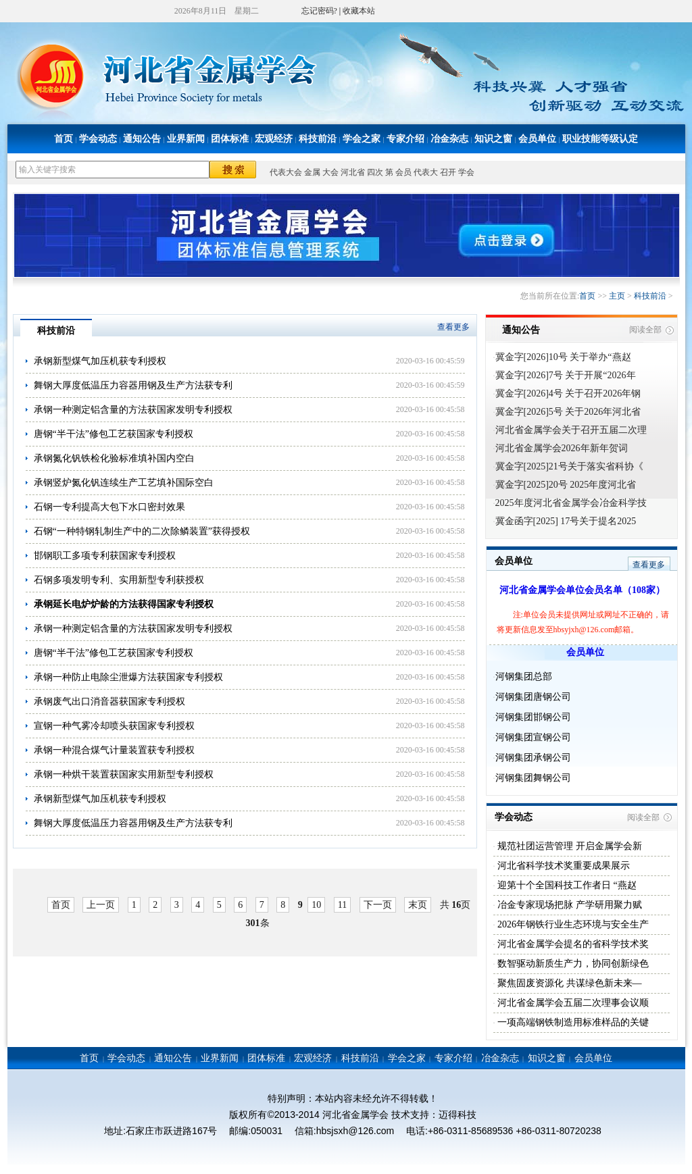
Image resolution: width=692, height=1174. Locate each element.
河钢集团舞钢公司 (533, 778)
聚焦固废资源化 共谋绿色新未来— (568, 983)
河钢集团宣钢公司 (533, 737)
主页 (617, 296)
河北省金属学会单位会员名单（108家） (582, 590)
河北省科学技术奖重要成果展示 (563, 866)
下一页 (378, 905)
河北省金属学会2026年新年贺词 (561, 448)
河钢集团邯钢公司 (533, 717)
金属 (312, 172)
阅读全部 (645, 329)
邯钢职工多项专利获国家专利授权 (105, 556)
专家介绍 (405, 139)
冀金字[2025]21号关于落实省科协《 (569, 466)
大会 (330, 172)
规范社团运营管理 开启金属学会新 (568, 846)
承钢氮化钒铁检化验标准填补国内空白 (114, 458)
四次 (375, 172)
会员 (403, 172)
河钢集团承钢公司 (533, 757)
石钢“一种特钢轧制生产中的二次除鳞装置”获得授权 (142, 531)
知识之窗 (493, 139)
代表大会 (286, 172)
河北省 (353, 172)
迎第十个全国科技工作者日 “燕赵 (566, 885)
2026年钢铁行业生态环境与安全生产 (572, 924)
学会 (466, 172)
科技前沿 (318, 139)
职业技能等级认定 (600, 139)
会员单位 (537, 139)
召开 (448, 172)
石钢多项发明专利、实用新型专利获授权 (119, 580)
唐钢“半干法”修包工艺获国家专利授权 (113, 434)
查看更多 (453, 327)
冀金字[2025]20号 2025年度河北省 (566, 485)
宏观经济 (274, 139)
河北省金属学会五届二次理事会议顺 (572, 1003)
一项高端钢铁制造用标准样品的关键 (572, 1022)
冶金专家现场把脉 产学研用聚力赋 (568, 905)
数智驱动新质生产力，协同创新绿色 (572, 964)
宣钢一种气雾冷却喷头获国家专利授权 (114, 726)
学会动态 (98, 139)
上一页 (100, 905)
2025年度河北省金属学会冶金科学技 (571, 503)
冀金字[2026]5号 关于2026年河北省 (568, 412)
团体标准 (230, 139)
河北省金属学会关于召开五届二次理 (571, 430)
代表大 (426, 172)
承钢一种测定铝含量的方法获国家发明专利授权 (133, 410)
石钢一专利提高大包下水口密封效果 (109, 507)
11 (342, 905)
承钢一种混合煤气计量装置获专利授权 (114, 750)
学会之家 (361, 139)
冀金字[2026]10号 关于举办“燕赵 (563, 357)
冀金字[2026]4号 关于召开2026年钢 (568, 393)
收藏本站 (359, 11)
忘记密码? (319, 11)
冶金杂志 (449, 139)
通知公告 (142, 139)
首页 (63, 139)
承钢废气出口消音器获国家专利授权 (109, 701)
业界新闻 (186, 139)
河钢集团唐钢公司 (533, 697)
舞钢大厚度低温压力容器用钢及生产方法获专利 (133, 385)
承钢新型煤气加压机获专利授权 (100, 361)
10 (316, 905)
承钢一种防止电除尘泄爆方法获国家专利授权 (128, 677)
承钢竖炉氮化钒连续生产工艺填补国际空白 (124, 483)
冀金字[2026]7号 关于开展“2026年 (565, 375)
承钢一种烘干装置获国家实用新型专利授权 (124, 774)
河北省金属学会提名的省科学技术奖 (572, 944)
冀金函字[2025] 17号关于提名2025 (566, 521)
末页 (417, 905)
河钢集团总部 (523, 676)
